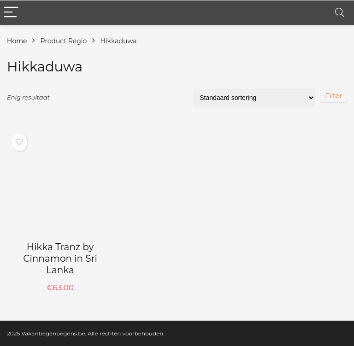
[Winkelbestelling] (254, 97)
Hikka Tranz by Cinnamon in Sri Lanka (60, 258)
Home (17, 41)
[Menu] (11, 12)
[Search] (340, 12)
